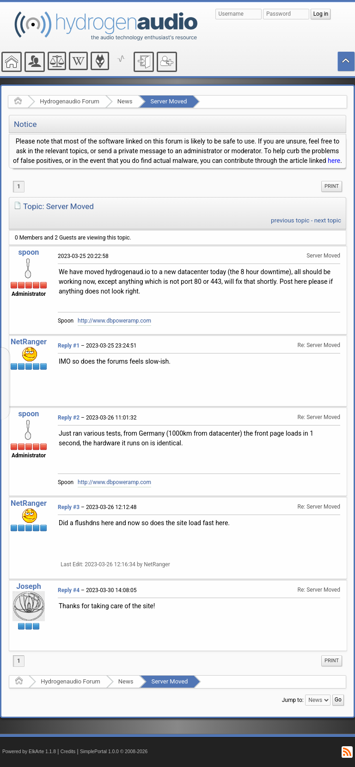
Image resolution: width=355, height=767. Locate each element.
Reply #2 (69, 417)
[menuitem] (331, 186)
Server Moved (168, 101)
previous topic (290, 220)
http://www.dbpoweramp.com (114, 321)
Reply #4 (69, 590)
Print (331, 186)
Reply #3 (69, 507)
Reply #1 (69, 345)
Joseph (28, 586)
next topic (327, 220)
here (334, 160)
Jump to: (293, 700)
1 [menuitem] (18, 186)
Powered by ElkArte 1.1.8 (29, 751)
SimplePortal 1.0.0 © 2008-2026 (113, 751)
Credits (68, 751)
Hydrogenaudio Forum (69, 101)
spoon (28, 252)
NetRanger (29, 341)
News (125, 101)
